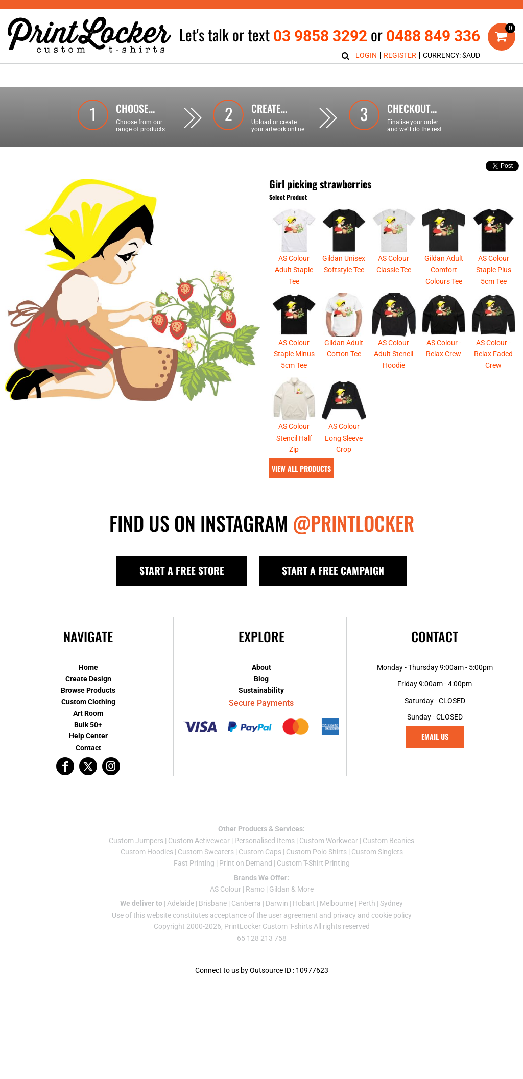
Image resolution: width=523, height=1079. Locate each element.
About (261, 667)
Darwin (277, 903)
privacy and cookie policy (372, 915)
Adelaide (180, 903)
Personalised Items (264, 840)
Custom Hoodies (147, 852)
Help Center (88, 736)
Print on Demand (245, 863)
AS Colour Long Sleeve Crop (344, 437)
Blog (261, 679)
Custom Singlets (377, 852)
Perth (366, 903)
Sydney (391, 903)
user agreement (293, 915)
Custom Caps (260, 852)
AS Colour (225, 889)
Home (88, 667)
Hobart (304, 903)
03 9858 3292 (320, 36)
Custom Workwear (328, 840)
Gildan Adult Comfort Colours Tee (443, 269)
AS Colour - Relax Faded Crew (493, 354)
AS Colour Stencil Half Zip (294, 437)
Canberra (246, 903)
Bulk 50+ (88, 725)
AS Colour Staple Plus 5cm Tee (493, 269)
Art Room (88, 713)
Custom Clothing (88, 702)
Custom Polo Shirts (316, 852)
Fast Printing (194, 863)
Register (400, 55)
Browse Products (88, 690)
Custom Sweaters (206, 852)
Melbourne (336, 903)
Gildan (279, 889)
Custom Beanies (388, 840)
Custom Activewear (199, 840)
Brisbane (213, 903)
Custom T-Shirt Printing (313, 863)
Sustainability (261, 690)
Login (366, 55)
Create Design (88, 679)
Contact (88, 748)
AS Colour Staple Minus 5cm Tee (294, 354)
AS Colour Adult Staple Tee (294, 269)
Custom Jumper (134, 840)
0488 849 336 (433, 36)
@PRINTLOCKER (353, 523)
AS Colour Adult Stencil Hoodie (393, 354)
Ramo (255, 889)
